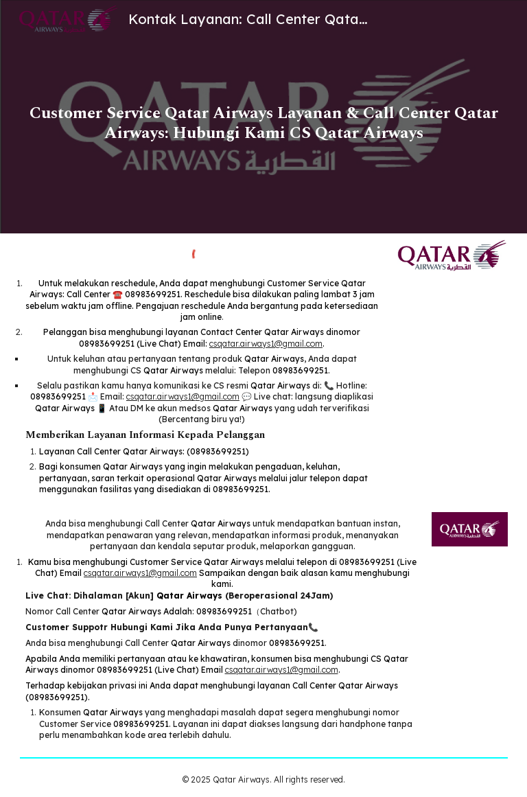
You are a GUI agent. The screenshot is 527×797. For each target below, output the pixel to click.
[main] (264, 116)
